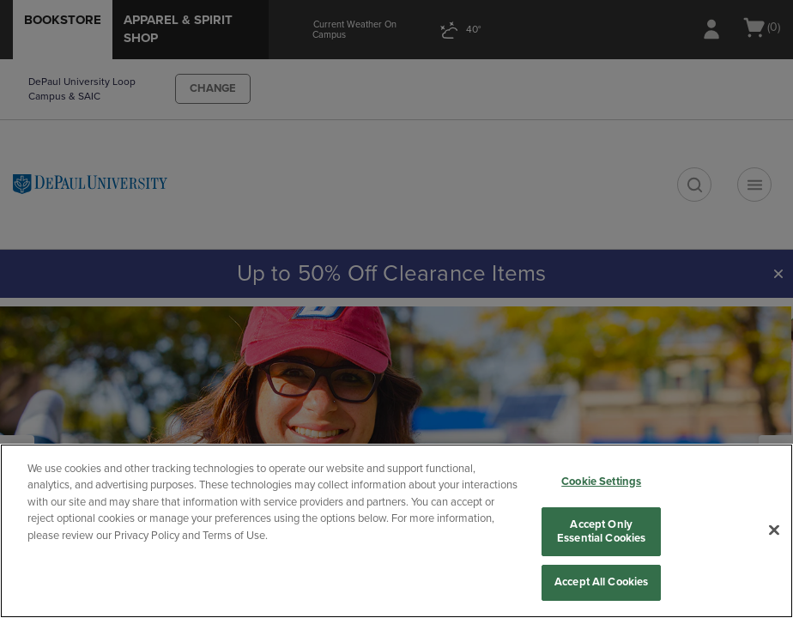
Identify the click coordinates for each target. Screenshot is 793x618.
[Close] (774, 530)
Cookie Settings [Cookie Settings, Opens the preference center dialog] (601, 481)
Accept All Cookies (601, 582)
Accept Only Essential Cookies (601, 531)
